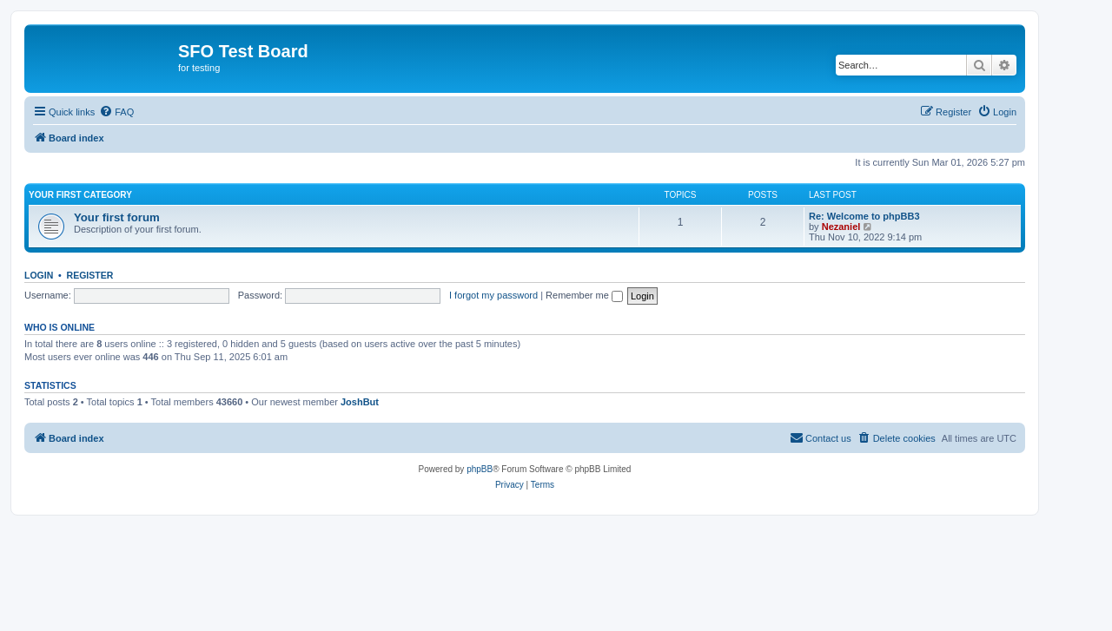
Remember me (584, 295)
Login (38, 275)
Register (90, 275)
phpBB (480, 469)
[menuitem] (116, 112)
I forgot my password (493, 295)
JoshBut (360, 402)
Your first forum (117, 217)
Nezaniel (841, 226)
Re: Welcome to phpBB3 (864, 216)
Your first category (80, 195)
